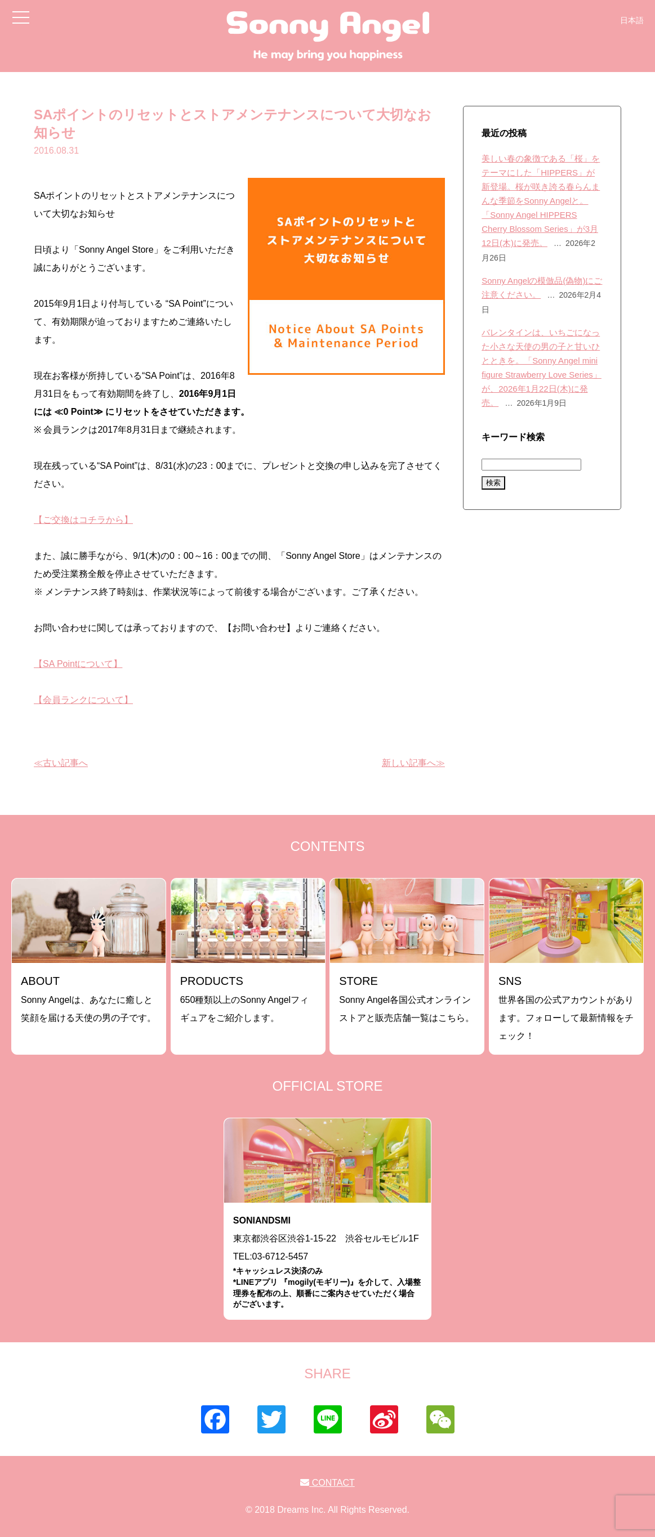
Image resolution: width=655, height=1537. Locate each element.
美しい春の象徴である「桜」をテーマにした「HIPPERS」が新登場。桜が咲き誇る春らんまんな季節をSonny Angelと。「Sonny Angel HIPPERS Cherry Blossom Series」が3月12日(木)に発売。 (541, 201)
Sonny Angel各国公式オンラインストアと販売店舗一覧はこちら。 (406, 999)
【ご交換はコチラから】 (83, 520)
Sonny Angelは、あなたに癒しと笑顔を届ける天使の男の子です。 (88, 999)
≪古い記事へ (61, 763)
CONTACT (327, 1482)
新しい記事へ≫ (413, 763)
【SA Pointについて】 (78, 664)
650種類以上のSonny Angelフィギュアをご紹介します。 (244, 999)
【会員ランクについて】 (83, 700)
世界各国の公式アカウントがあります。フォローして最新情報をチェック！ (566, 1008)
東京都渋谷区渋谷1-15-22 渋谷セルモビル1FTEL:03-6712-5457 (327, 1263)
